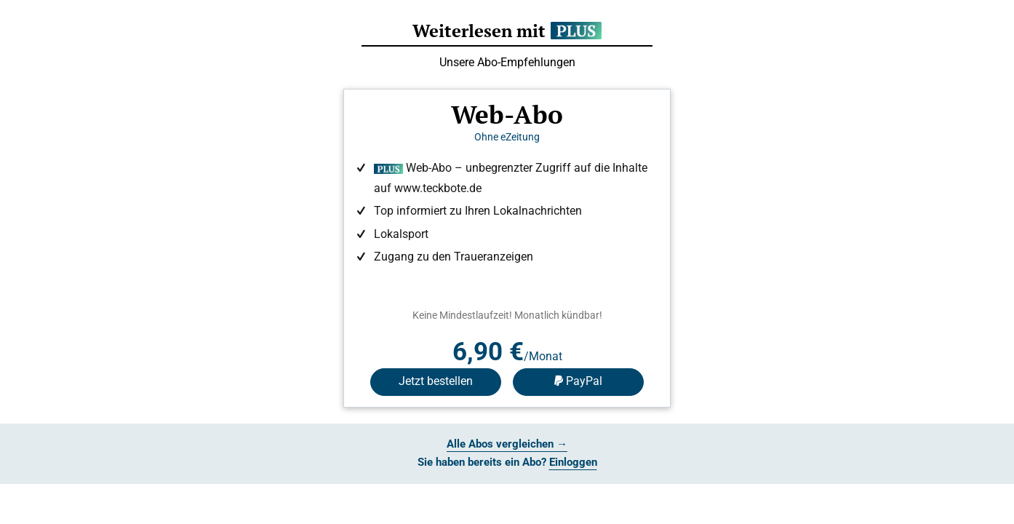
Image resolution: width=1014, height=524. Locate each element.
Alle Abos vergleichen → (507, 443)
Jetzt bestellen (436, 381)
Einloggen (573, 462)
